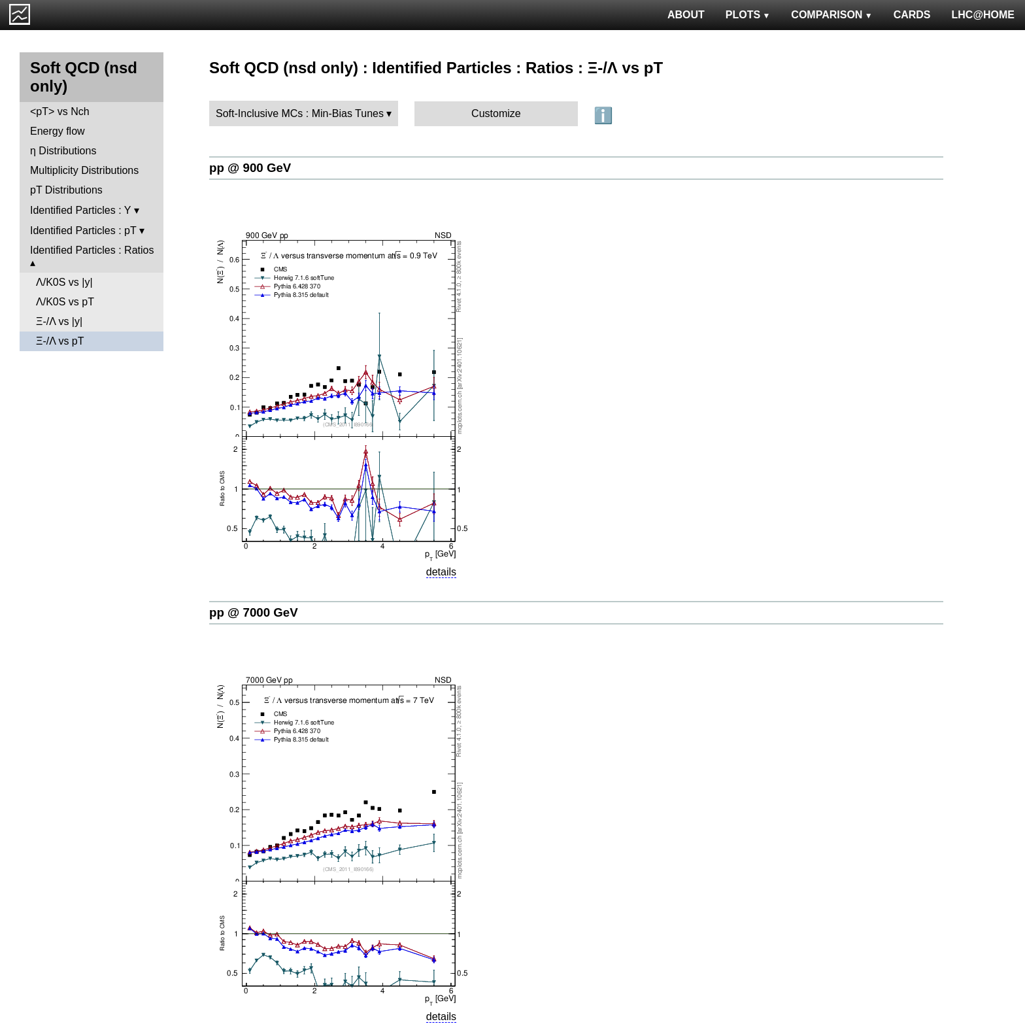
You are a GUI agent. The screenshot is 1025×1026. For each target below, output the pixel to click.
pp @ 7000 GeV (253, 612)
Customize (496, 113)
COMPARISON (831, 14)
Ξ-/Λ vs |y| (59, 321)
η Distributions (63, 150)
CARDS (912, 14)
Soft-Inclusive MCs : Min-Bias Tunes (300, 113)
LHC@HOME (983, 14)
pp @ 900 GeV (250, 168)
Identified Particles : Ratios (92, 250)
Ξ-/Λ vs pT (60, 341)
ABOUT (686, 14)
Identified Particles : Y (80, 210)
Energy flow (57, 131)
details (441, 571)
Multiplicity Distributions (84, 170)
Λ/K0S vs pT (65, 301)
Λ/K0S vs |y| (64, 282)
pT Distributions (66, 190)
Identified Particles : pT (83, 230)
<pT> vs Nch (60, 111)
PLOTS (748, 14)
